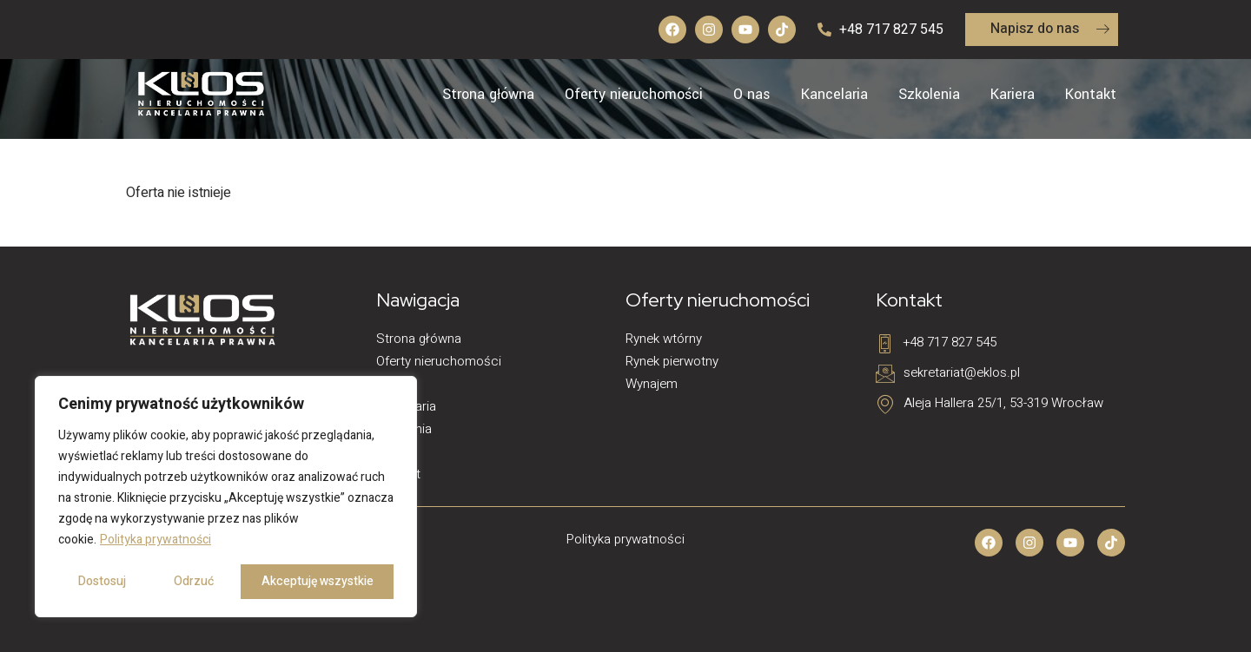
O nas (752, 94)
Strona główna (488, 94)
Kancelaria (834, 94)
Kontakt (1090, 94)
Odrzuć (194, 581)
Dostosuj (102, 581)
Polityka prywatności (155, 539)
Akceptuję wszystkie (317, 581)
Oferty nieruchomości (634, 94)
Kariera (1012, 94)
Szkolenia (929, 94)
